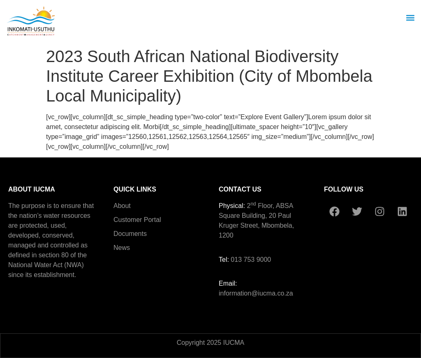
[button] (410, 17)
